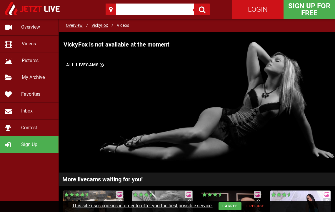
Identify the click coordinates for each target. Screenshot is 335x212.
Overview (74, 25)
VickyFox (99, 25)
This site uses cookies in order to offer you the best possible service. (142, 205)
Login (258, 9)
